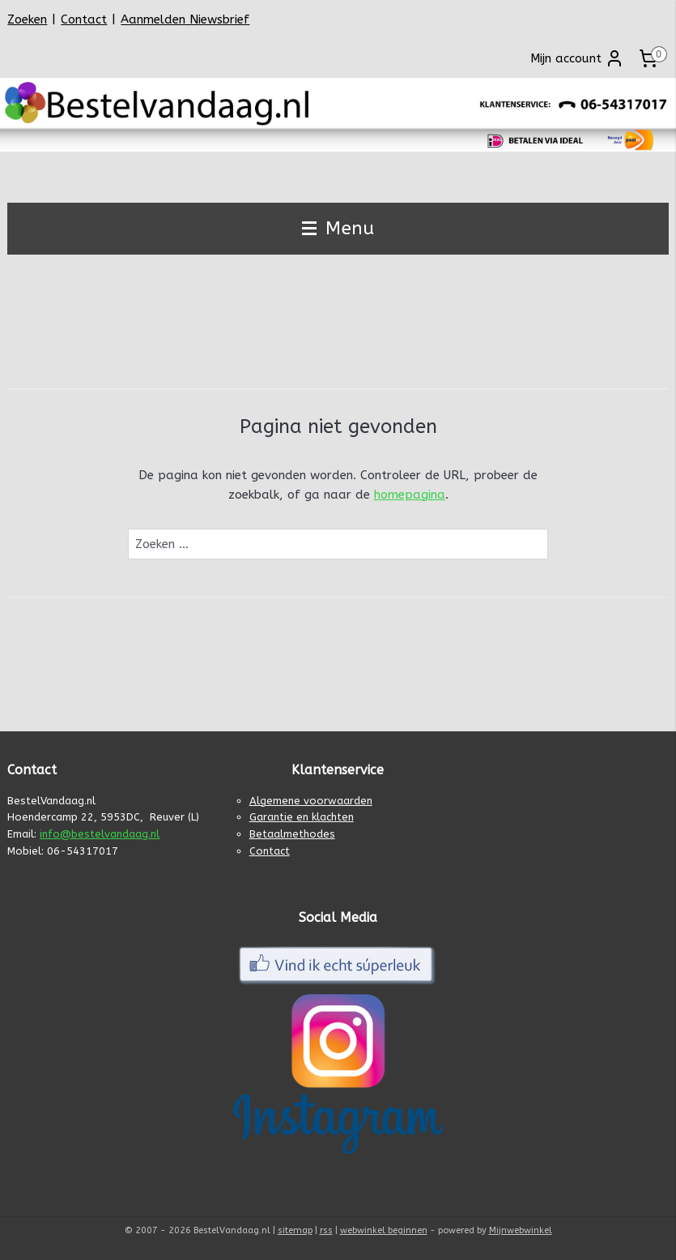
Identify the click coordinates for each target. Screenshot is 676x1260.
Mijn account (577, 58)
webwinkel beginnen (383, 1230)
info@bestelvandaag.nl (99, 834)
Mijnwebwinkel (520, 1230)
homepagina (409, 494)
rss (326, 1230)
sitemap (295, 1230)
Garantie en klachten (301, 817)
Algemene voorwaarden (310, 801)
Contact (84, 19)
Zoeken (27, 19)
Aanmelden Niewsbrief (185, 19)
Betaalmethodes (292, 834)
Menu (338, 228)
